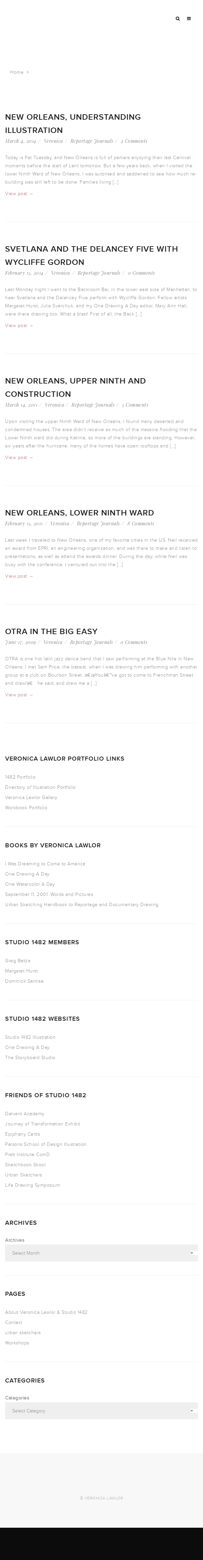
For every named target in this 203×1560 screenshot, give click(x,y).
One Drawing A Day (27, 874)
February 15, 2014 (24, 273)
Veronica (53, 141)
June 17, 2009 (20, 642)
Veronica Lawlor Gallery (31, 797)
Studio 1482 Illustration (30, 1037)
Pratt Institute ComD (27, 1154)
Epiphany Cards (22, 1134)
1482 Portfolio (20, 777)
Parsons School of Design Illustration (46, 1144)
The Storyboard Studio (30, 1058)
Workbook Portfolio (26, 808)
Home (17, 72)
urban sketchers (23, 1333)
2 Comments (134, 141)
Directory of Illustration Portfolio (40, 787)
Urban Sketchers (23, 1175)
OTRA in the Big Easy (51, 632)
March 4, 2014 (20, 141)
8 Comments (140, 523)
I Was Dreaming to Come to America (45, 864)
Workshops (17, 1343)
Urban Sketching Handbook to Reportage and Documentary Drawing (82, 905)
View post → (19, 194)
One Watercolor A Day (30, 884)
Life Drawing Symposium (32, 1185)
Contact (13, 1322)
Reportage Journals (92, 141)
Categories (17, 1398)
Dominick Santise (24, 981)
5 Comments (135, 405)
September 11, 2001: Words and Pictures (49, 894)
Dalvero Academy (25, 1114)
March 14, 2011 (21, 405)
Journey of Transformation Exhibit (42, 1124)
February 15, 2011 (24, 523)
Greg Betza (17, 961)
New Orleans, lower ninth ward (79, 513)
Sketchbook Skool (25, 1165)
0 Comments (141, 273)
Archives (14, 1240)
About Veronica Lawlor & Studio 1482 (46, 1312)
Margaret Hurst (21, 971)
